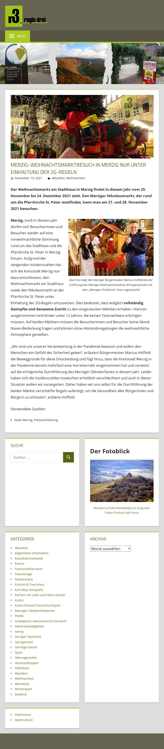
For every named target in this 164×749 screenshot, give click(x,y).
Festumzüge (23, 574)
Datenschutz (24, 720)
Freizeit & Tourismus (29, 584)
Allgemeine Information (32, 553)
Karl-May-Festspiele (29, 590)
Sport (19, 652)
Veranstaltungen (27, 663)
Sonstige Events (26, 647)
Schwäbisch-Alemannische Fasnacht (41, 621)
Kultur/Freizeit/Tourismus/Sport (37, 605)
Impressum (23, 715)
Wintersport (23, 689)
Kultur (19, 600)
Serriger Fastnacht (28, 637)
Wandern (21, 673)
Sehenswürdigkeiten (29, 626)
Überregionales (26, 658)
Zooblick (21, 694)
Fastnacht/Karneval (28, 569)
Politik (19, 616)
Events (19, 563)
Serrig (19, 632)
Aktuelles (58, 178)
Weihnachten (75, 178)
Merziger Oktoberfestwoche (35, 611)
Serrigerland (24, 642)
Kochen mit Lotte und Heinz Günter (40, 595)
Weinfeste (22, 684)
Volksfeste (22, 668)
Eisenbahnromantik (29, 558)
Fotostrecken (24, 579)
